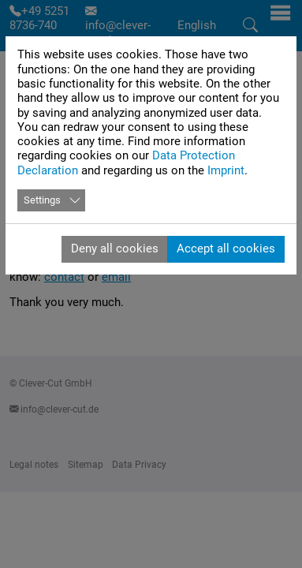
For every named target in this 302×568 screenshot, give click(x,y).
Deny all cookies (114, 248)
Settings (42, 200)
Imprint (225, 170)
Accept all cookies (226, 248)
